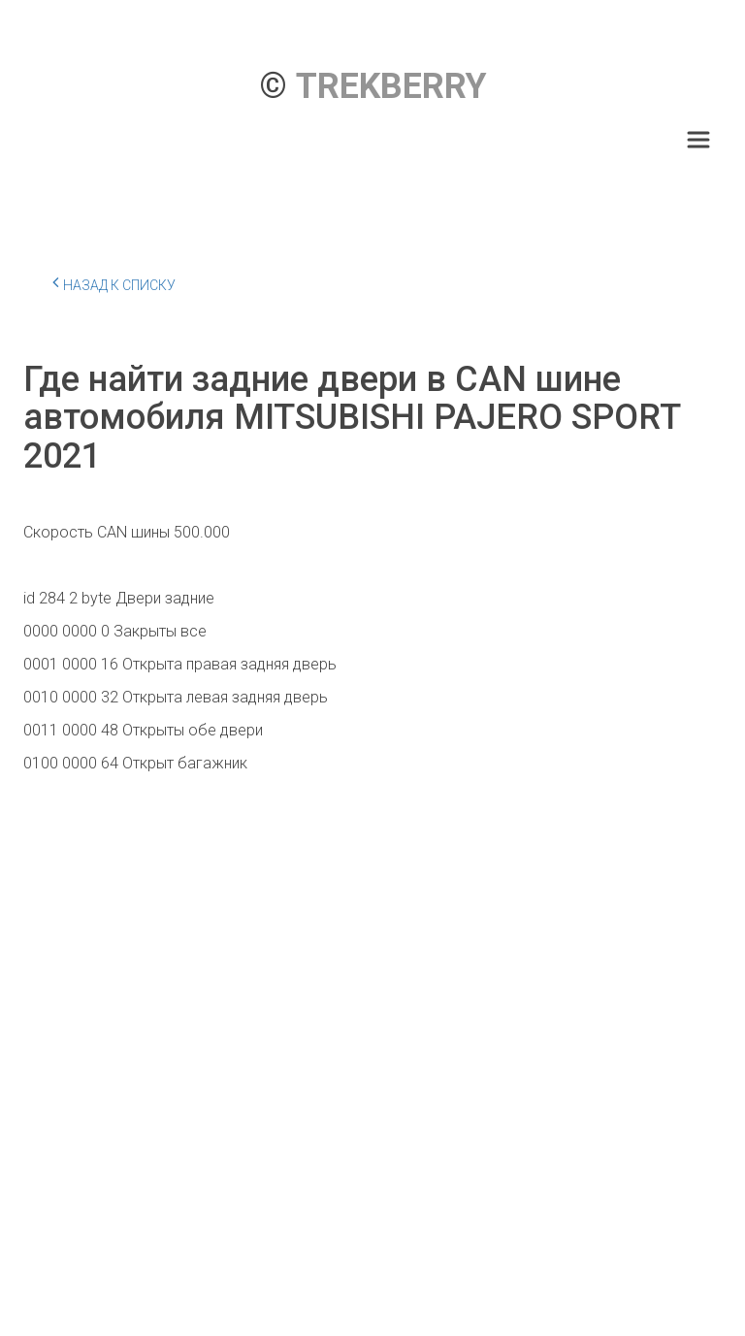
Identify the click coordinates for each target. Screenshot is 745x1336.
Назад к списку (114, 282)
